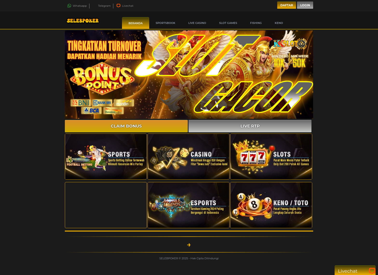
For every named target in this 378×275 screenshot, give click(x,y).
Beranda (135, 23)
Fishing (256, 23)
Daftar (286, 5)
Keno (279, 23)
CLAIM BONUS (126, 126)
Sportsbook (165, 23)
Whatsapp (77, 5)
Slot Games (228, 23)
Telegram (102, 5)
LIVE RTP (250, 126)
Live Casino (197, 23)
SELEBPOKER (169, 258)
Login (305, 5)
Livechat (124, 5)
